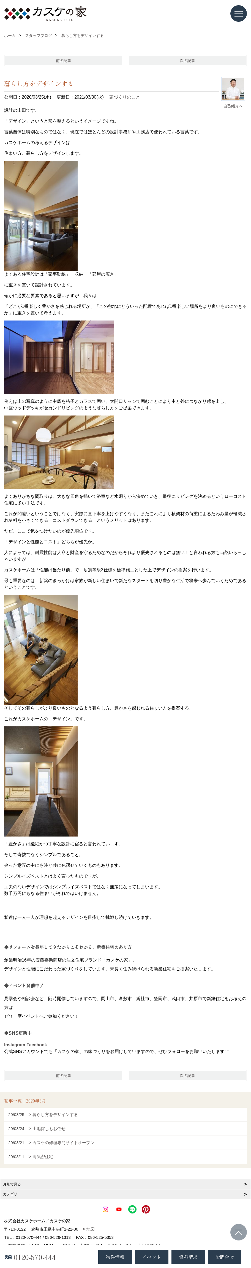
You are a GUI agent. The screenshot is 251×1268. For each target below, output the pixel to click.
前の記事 (63, 60)
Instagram (14, 1044)
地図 (90, 1229)
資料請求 (188, 1256)
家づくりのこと (124, 97)
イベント (151, 1256)
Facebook (36, 1044)
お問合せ (224, 1256)
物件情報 (115, 1256)
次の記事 (187, 60)
